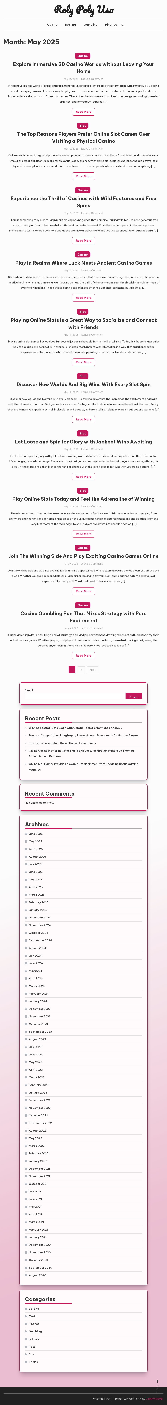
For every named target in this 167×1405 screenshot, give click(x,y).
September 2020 (40, 1267)
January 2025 (38, 910)
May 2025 (35, 879)
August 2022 (37, 1130)
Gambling (91, 25)
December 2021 (39, 1168)
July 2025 (35, 864)
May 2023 (35, 1062)
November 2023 (40, 1016)
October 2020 (38, 1260)
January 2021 (37, 1237)
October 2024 (38, 932)
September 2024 (40, 940)
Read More (83, 113)
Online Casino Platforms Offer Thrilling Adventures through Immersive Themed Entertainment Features (81, 753)
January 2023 (38, 1092)
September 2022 (40, 1123)
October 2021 (38, 1184)
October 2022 (38, 1115)
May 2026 (35, 841)
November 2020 (40, 1252)
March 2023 (37, 1077)
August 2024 (37, 948)
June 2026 (36, 833)
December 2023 (40, 1009)
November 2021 (39, 1176)
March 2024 (37, 986)
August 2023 (37, 1039)
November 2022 (40, 1107)
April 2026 (36, 849)
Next (93, 669)
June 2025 (36, 872)
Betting (70, 25)
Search (29, 690)
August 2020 (37, 1275)
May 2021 (35, 1206)
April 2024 (36, 978)
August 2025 (37, 856)
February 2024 (39, 993)
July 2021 (35, 1191)
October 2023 (38, 1024)
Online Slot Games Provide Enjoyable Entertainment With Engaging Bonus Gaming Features (83, 766)
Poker (32, 1346)
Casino (52, 25)
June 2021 (35, 1199)
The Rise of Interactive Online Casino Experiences (62, 743)
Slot (83, 126)
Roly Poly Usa (83, 9)
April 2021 (35, 1214)
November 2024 (40, 925)
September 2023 (40, 1031)
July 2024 (35, 955)
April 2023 (36, 1069)
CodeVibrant (154, 1399)
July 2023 (35, 1047)
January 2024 (38, 1001)
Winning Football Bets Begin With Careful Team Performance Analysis (75, 727)
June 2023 (36, 1054)
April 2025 (36, 887)
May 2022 (35, 1138)
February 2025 (39, 902)
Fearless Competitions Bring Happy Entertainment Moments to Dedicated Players (83, 735)
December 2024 (40, 917)
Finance (111, 25)
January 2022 (38, 1161)
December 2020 (40, 1244)
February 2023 (39, 1085)
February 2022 (39, 1153)
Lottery (34, 1339)
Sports (33, 1362)
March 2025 (37, 894)
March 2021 (36, 1222)
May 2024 (35, 970)
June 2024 (36, 963)
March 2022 (37, 1146)
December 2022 (40, 1100)
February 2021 (38, 1229)
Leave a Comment (92, 80)
